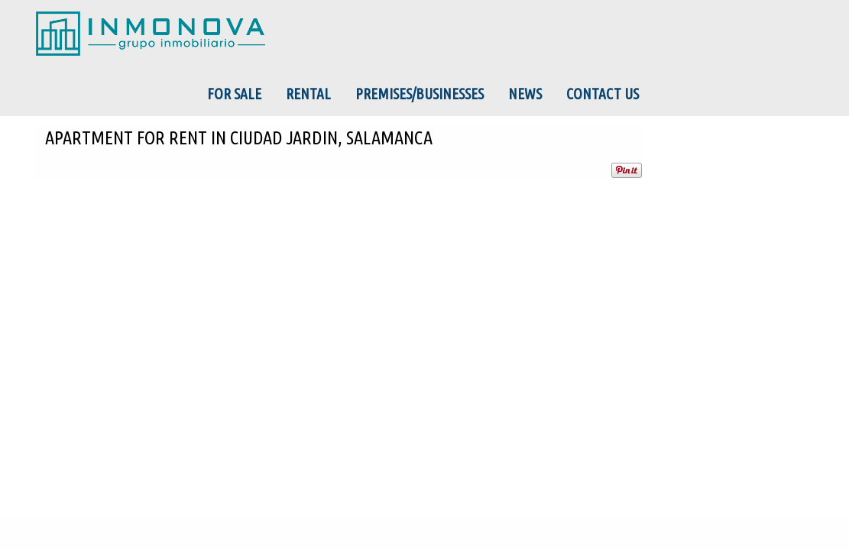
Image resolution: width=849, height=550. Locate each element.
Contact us (602, 94)
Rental (308, 94)
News (525, 94)
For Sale (234, 94)
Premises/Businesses (419, 94)
